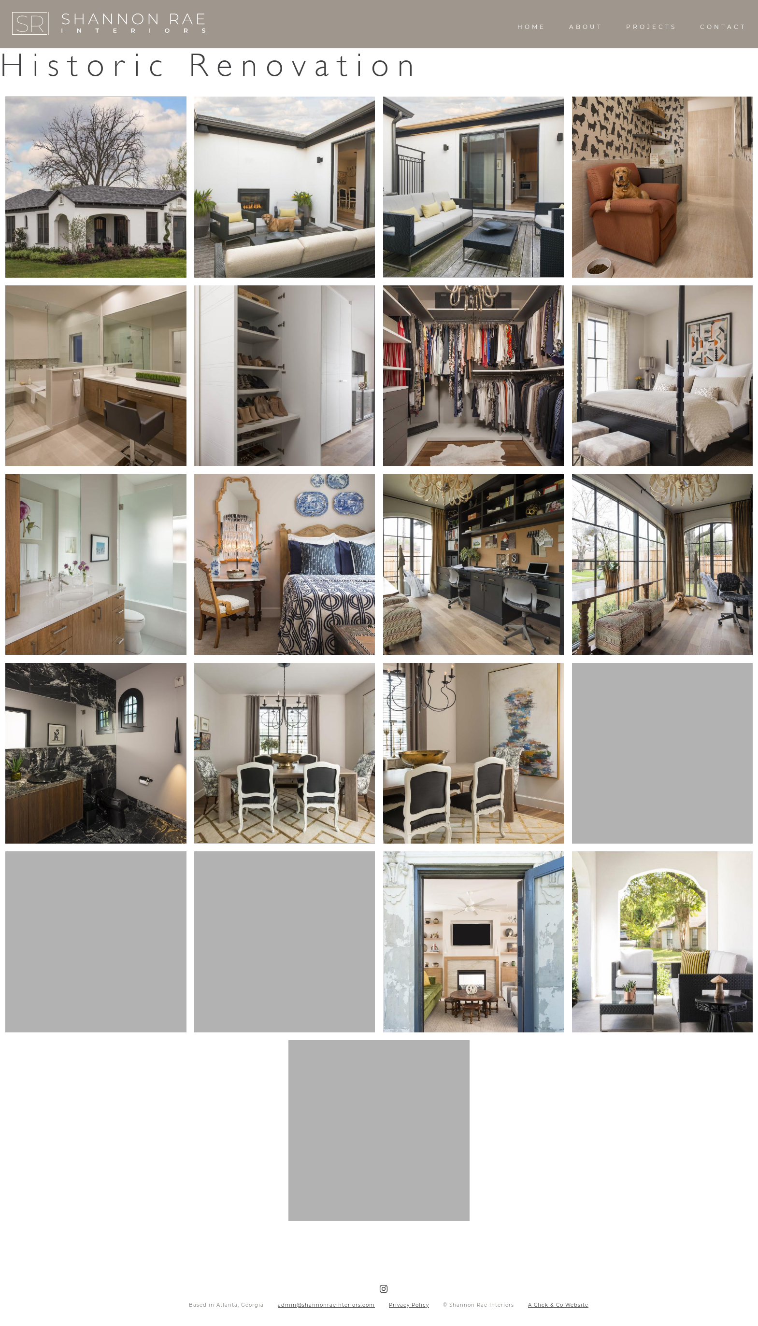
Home (531, 26)
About (586, 26)
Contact (723, 26)
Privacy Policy (409, 1305)
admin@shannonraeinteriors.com (326, 1305)
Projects (651, 26)
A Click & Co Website (558, 1305)
